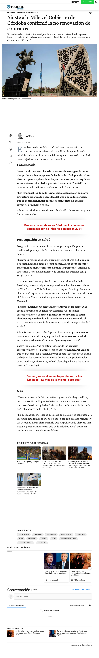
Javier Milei (38, 534)
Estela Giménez (66, 534)
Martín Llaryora (24, 534)
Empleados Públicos (25, 543)
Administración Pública (68, 539)
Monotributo (42, 543)
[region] (49, 618)
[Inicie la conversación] (51, 596)
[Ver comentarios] (90, 13)
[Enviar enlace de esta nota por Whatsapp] (10, 149)
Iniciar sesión (76, 589)
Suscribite (87, 2)
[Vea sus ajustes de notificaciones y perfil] (96, 2)
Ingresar (75, 2)
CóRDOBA (11, 13)
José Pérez (30, 135)
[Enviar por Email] (10, 156)
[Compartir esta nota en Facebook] (10, 135)
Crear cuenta (86, 589)
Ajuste (21, 539)
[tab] (16, 605)
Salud (53, 539)
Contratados (81, 534)
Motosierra (32, 539)
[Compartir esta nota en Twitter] (10, 142)
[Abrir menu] (2, 7)
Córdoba (43, 539)
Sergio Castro (51, 534)
